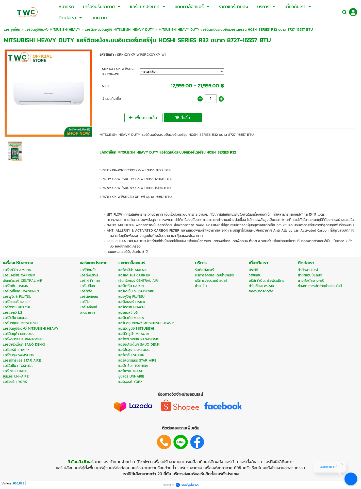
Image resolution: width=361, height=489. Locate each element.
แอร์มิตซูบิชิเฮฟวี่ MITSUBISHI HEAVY (52, 29)
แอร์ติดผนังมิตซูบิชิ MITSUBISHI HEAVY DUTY (119, 29)
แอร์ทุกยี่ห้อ (12, 29)
